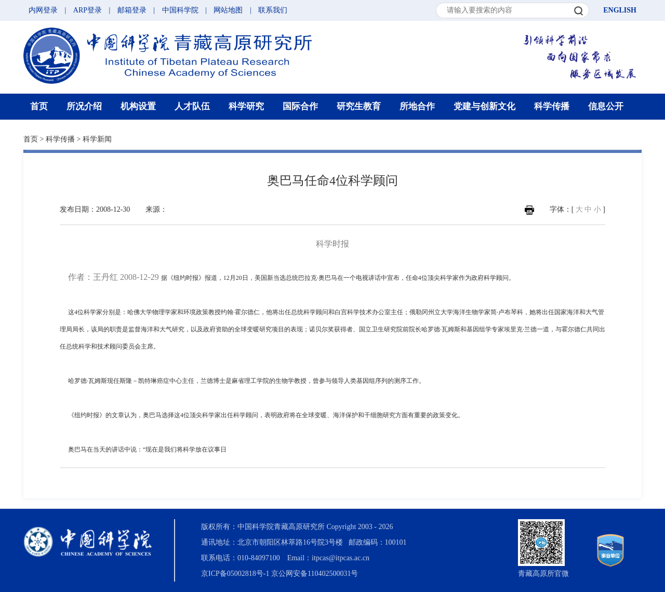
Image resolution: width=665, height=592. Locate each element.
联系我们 (272, 10)
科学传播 (551, 106)
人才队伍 (192, 106)
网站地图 (228, 10)
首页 (39, 106)
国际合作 (300, 106)
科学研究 (246, 106)
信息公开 (605, 106)
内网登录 (43, 10)
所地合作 (417, 106)
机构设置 (138, 106)
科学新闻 (97, 139)
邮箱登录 (132, 10)
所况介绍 (84, 106)
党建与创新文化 (484, 106)
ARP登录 (87, 10)
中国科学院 (180, 10)
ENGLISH (619, 10)
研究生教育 (359, 106)
